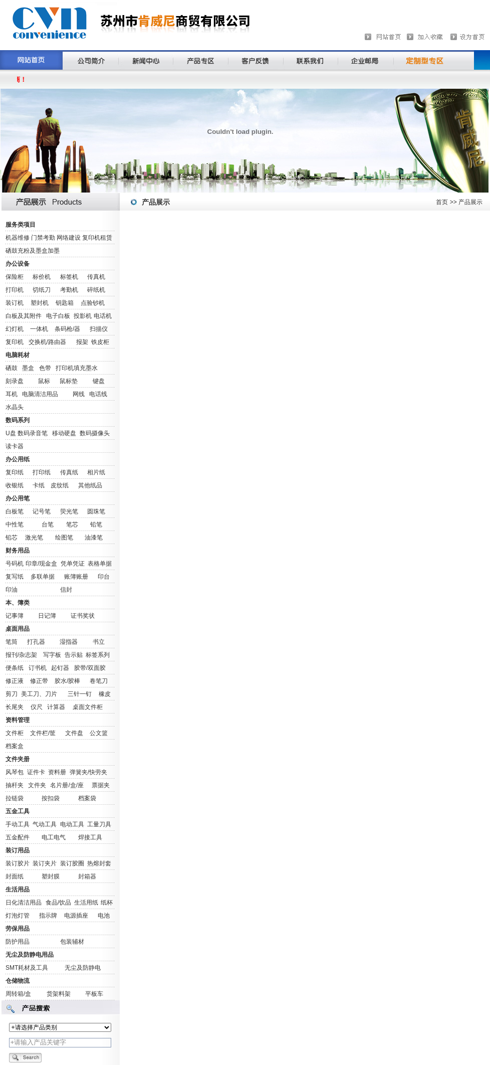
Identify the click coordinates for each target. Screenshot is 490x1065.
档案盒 (15, 746)
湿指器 (69, 641)
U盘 (11, 433)
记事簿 (15, 615)
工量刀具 (99, 824)
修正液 (15, 680)
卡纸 (39, 485)
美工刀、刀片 (39, 693)
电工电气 (54, 837)
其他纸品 (90, 485)
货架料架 (59, 993)
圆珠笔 (96, 511)
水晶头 (15, 407)
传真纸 (69, 472)
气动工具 (45, 824)
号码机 (15, 563)
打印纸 (42, 472)
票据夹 (101, 785)
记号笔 (42, 511)
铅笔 (96, 524)
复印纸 (15, 472)
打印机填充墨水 (77, 368)
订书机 (38, 667)
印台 (104, 576)
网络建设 (69, 237)
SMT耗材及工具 (27, 967)
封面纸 (15, 876)
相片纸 (96, 472)
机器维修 (18, 237)
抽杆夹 (15, 785)
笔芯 (72, 524)
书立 (99, 641)
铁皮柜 (100, 341)
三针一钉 (80, 693)
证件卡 (36, 772)
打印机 (15, 289)
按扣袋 (51, 798)
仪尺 (37, 707)
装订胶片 (18, 863)
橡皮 (105, 693)
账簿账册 (76, 576)
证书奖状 (83, 615)
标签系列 (98, 654)
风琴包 (15, 772)
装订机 (15, 302)
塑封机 (40, 302)
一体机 (39, 328)
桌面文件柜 (88, 707)
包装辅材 (72, 941)
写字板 (52, 654)
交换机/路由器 (47, 341)
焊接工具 (90, 837)
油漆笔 (94, 537)
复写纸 (15, 576)
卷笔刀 (99, 680)
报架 (82, 341)
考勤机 (69, 289)
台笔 (48, 524)
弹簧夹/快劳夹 (88, 772)
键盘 (99, 381)
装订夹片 (45, 863)
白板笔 (15, 511)
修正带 (39, 680)
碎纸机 (96, 289)
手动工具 (18, 824)
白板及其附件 (24, 315)
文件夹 (37, 785)
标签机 (69, 276)
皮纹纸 (60, 485)
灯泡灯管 (18, 915)
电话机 (103, 315)
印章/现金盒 (41, 563)
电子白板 (58, 315)
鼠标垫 (69, 381)
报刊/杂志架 (21, 654)
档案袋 (87, 798)
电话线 (98, 394)
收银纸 (15, 485)
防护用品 (18, 941)
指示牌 (48, 915)
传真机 (96, 276)
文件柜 (15, 733)
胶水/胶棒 (67, 680)
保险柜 (15, 276)
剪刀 (12, 693)
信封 (66, 589)
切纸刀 (42, 289)
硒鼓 (12, 368)
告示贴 (74, 654)
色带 (45, 368)
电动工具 (72, 824)
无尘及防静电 (83, 967)
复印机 (15, 341)
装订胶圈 (72, 863)
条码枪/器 (67, 328)
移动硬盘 (64, 433)
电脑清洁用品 (40, 394)
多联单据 (43, 576)
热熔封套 (99, 863)
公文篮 (99, 733)
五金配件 (18, 837)
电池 (104, 915)
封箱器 (87, 876)
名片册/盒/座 (67, 785)
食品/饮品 (58, 902)
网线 (79, 394)
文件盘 (74, 733)
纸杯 (107, 902)
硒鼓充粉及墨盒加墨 (33, 250)
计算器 (56, 707)
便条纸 (15, 667)
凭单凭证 (73, 563)
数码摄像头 (95, 433)
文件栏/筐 (43, 733)
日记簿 (47, 615)
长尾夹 (15, 707)
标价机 (42, 276)
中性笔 (15, 524)
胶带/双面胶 (90, 667)
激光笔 (34, 537)
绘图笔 (64, 537)
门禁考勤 (43, 237)
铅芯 (12, 537)
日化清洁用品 (24, 902)
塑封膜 (51, 876)
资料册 (57, 772)
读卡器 (15, 446)
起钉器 (60, 667)
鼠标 (44, 381)
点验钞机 (93, 302)
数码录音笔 (33, 433)
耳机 (12, 394)
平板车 (94, 993)
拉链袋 (15, 798)
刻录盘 (15, 381)
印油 (12, 589)
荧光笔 (69, 511)
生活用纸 (86, 902)
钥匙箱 (65, 302)
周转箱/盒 (18, 993)
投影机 (83, 315)
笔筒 (12, 641)
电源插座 (76, 915)
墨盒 (28, 368)
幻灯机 (15, 328)
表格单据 (100, 563)
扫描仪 (99, 328)
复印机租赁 (97, 237)
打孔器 (36, 641)
